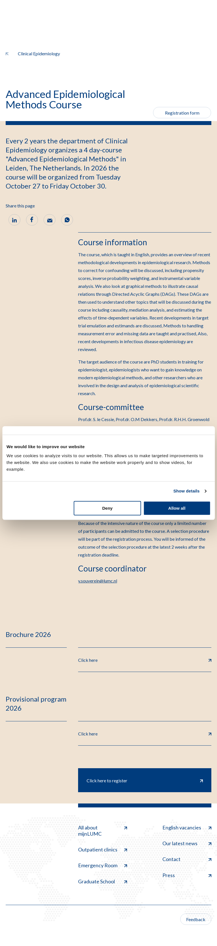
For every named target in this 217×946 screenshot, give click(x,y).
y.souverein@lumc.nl (97, 580)
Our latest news (186, 843)
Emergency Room (102, 865)
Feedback (195, 919)
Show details (186, 491)
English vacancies (186, 827)
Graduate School (102, 881)
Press (186, 875)
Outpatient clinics (102, 849)
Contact (186, 859)
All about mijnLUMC (102, 830)
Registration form (182, 112)
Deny (107, 508)
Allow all (177, 508)
